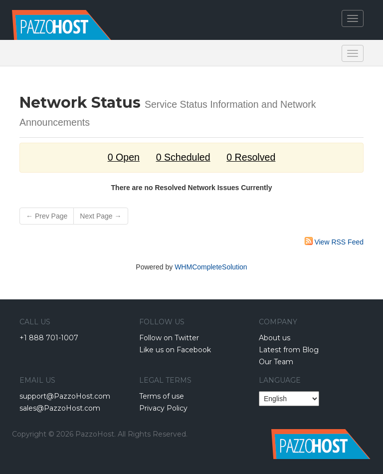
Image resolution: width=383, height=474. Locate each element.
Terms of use (161, 396)
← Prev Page (46, 216)
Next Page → (100, 216)
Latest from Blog (289, 349)
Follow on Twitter (169, 337)
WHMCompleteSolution (211, 267)
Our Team (276, 361)
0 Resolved (250, 157)
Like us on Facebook (175, 349)
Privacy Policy (163, 408)
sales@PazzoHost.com (59, 408)
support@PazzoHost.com (64, 396)
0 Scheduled (183, 157)
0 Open (124, 157)
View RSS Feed (339, 242)
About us (274, 337)
